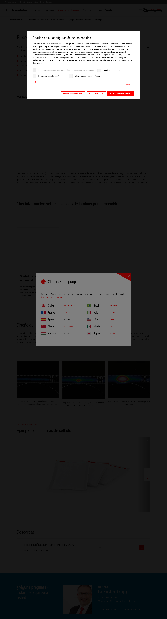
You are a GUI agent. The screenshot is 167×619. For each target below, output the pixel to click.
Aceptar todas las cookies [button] (121, 94)
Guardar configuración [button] (72, 94)
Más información (96, 94)
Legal (35, 82)
